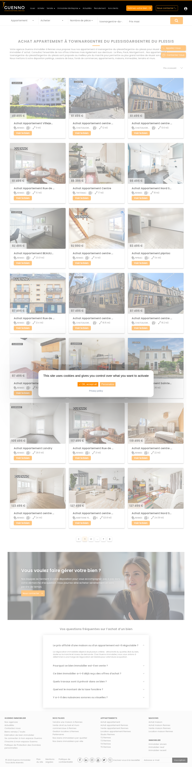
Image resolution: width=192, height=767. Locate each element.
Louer (32, 8)
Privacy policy (96, 390)
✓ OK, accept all (88, 384)
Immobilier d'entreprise (68, 8)
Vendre (51, 8)
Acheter (40, 8)
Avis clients (113, 8)
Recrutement (100, 8)
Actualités (87, 8)
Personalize (107, 384)
